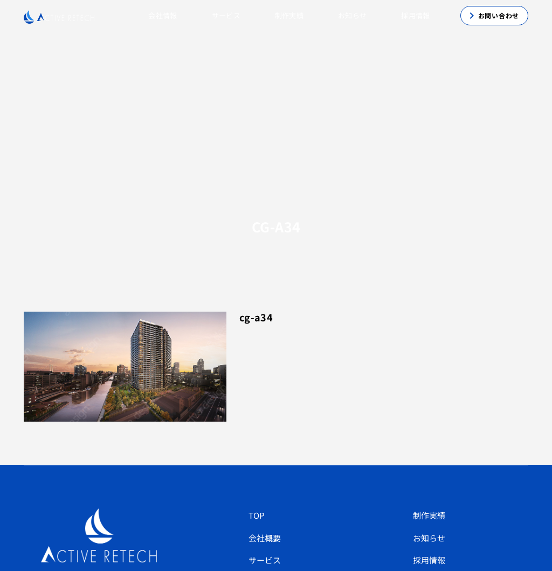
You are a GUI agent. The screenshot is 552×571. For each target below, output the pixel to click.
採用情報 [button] (415, 15)
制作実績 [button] (289, 15)
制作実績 (429, 515)
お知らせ (352, 15)
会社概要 (265, 538)
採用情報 (429, 560)
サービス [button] (226, 15)
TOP (257, 515)
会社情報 (162, 15)
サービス (265, 560)
